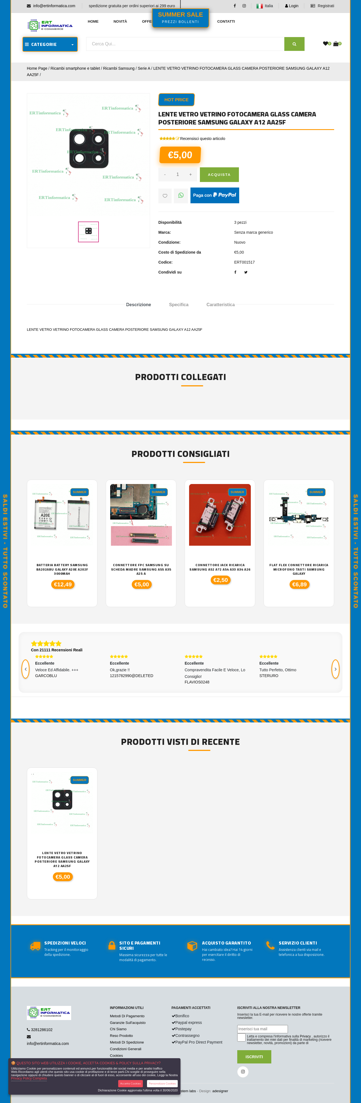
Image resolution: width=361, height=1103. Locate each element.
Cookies (116, 1055)
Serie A (144, 68)
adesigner (220, 1091)
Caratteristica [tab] (221, 304)
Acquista (219, 175)
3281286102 (42, 1029)
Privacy (305, 1036)
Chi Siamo (118, 1029)
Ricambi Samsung (119, 68)
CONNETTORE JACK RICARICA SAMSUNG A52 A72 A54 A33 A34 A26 (220, 567)
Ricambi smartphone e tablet (75, 68)
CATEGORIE (41, 44)
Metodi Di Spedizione (127, 1042)
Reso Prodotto (121, 1036)
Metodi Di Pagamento (127, 1016)
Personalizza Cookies (162, 1083)
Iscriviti (254, 1057)
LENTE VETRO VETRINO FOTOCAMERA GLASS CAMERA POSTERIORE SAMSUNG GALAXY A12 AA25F (62, 859)
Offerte (150, 21)
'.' (32, 775)
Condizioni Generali (125, 1049)
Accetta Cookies (130, 1083)
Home (93, 21)
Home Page (37, 68)
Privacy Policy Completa (29, 1078)
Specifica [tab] (179, 304)
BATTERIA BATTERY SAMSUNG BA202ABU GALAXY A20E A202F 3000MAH (62, 569)
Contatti (226, 21)
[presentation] (25, 669)
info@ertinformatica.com (54, 6)
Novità (120, 21)
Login (291, 6)
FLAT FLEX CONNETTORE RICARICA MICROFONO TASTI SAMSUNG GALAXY (298, 569)
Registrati (322, 6)
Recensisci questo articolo (202, 138)
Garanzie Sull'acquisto (128, 1023)
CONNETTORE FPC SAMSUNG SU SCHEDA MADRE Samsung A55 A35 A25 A (141, 569)
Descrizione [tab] (138, 304)
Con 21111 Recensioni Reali (56, 650)
